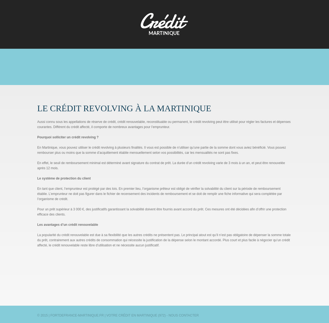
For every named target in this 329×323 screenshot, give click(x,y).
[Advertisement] (164, 67)
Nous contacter (183, 315)
